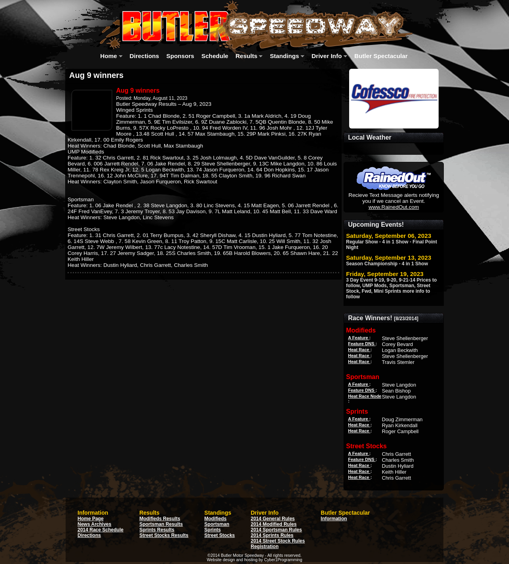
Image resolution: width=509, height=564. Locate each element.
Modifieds (215, 518)
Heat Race (359, 349)
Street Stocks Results (163, 535)
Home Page (90, 518)
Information (334, 518)
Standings (287, 56)
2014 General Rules (273, 518)
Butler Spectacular (383, 56)
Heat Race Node (364, 396)
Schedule (215, 56)
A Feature (358, 337)
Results (248, 56)
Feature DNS (361, 343)
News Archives (94, 524)
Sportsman (216, 524)
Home (111, 56)
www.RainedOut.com (394, 207)
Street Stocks (219, 535)
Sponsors (180, 56)
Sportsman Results (161, 524)
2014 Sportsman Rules (276, 530)
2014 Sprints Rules (272, 535)
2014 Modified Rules (274, 524)
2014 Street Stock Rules (278, 541)
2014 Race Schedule (100, 530)
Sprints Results (156, 530)
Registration (265, 546)
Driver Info (329, 56)
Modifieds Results (159, 518)
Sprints (212, 530)
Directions (144, 56)
